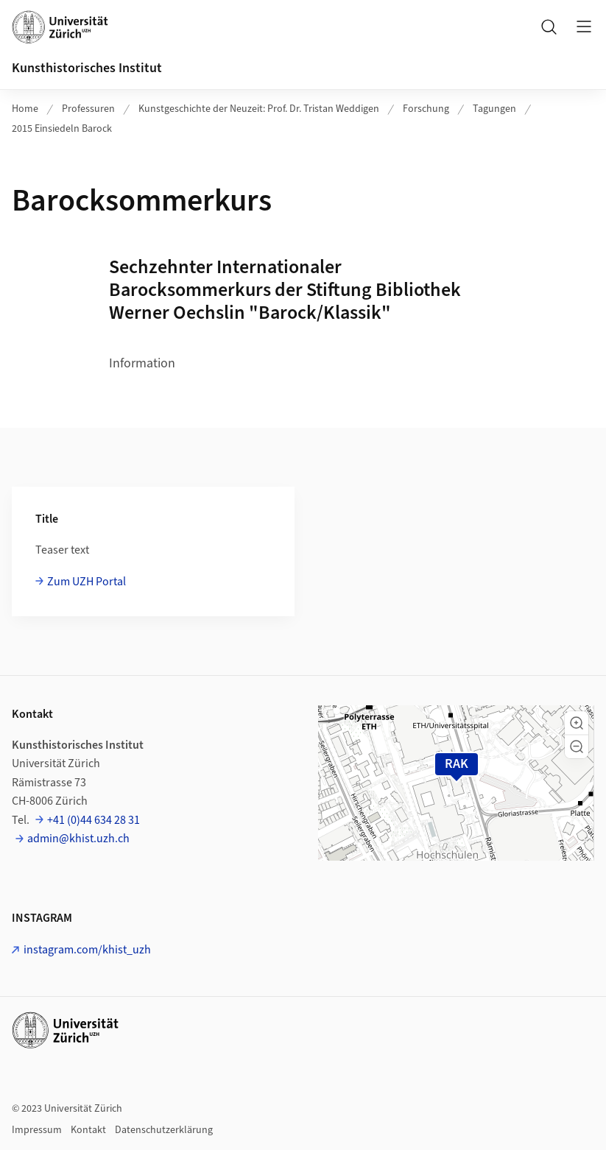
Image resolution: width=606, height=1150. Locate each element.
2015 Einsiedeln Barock (62, 128)
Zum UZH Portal (86, 582)
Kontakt (88, 1130)
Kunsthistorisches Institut (87, 68)
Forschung (426, 109)
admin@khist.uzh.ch (78, 838)
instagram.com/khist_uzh (87, 950)
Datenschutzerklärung (164, 1130)
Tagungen (494, 109)
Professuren (88, 109)
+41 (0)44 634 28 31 (93, 820)
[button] (576, 723)
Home (25, 109)
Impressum (37, 1130)
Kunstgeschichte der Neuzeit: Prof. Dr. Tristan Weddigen (258, 109)
